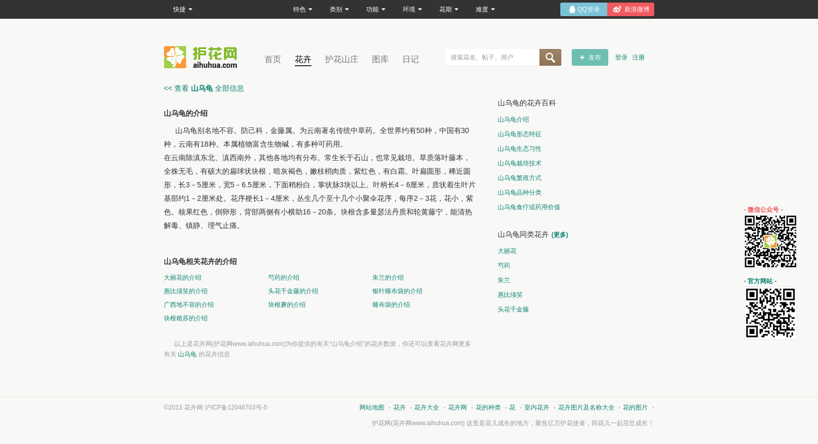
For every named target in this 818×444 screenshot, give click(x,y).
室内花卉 (536, 407)
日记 (410, 59)
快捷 (183, 9)
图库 (380, 59)
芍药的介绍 (283, 277)
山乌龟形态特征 (520, 134)
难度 (485, 9)
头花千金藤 (513, 309)
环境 (412, 9)
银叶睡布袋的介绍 (397, 291)
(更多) (559, 234)
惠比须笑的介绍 (186, 291)
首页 (272, 59)
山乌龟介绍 (513, 119)
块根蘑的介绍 (287, 304)
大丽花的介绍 (182, 277)
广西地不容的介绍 (189, 304)
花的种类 (488, 407)
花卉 (303, 59)
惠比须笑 (510, 294)
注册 (638, 57)
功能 (376, 9)
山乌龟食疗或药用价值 (529, 207)
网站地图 (371, 407)
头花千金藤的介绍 (293, 291)
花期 (449, 9)
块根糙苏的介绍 (186, 318)
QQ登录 (589, 9)
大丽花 (507, 251)
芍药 (504, 265)
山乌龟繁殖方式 (520, 178)
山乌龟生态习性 (520, 148)
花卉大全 (426, 407)
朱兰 (504, 280)
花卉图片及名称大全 (586, 407)
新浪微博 (636, 9)
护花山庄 (341, 59)
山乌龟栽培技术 (520, 163)
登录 (621, 57)
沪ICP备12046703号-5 (235, 407)
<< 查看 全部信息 (204, 88)
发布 (594, 57)
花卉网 (203, 57)
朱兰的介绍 (388, 277)
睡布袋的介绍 (391, 304)
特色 (302, 9)
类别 (339, 9)
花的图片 (635, 407)
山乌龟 (187, 354)
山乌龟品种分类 (520, 192)
